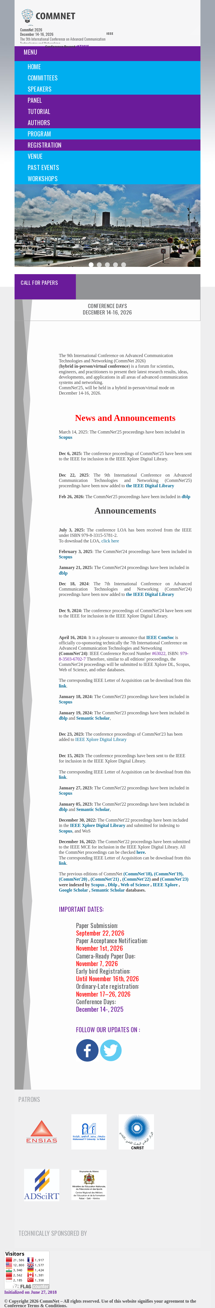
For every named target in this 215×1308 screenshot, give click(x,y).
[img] (48, 17)
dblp (186, 496)
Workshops (43, 178)
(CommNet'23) (174, 879)
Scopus (65, 702)
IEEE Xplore (166, 884)
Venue (35, 155)
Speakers (40, 88)
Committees (43, 77)
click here (110, 540)
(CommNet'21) (105, 879)
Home (34, 66)
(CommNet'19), (168, 873)
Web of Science (136, 884)
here (140, 852)
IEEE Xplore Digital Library (101, 739)
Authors (39, 122)
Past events (43, 167)
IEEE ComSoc (160, 637)
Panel (35, 99)
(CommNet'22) (137, 879)
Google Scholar (74, 890)
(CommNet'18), (138, 873)
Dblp (113, 884)
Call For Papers (39, 282)
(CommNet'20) (73, 879)
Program (39, 133)
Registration (45, 144)
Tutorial (39, 111)
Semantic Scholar (93, 718)
